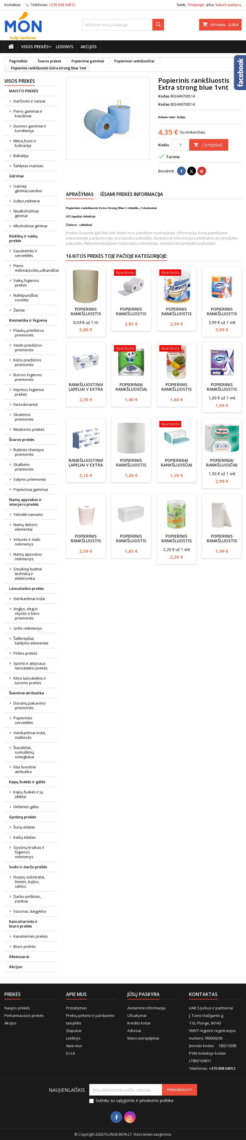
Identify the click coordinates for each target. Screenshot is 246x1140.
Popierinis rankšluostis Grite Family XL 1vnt (176, 543)
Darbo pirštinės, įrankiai (27, 899)
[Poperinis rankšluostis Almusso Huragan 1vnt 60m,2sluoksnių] (176, 273)
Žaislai (19, 310)
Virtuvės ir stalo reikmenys (26, 542)
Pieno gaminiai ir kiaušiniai (27, 113)
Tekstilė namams (28, 514)
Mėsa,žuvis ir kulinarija (24, 143)
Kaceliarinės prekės (30, 936)
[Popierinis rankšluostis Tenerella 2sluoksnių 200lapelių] (176, 349)
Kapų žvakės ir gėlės (27, 781)
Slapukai (73, 1030)
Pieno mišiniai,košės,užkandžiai (35, 268)
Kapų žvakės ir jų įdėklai (28, 794)
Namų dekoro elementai (25, 527)
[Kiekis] (180, 145)
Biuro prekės (24, 946)
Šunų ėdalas (24, 827)
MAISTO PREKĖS (23, 90)
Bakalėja (20, 155)
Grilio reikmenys (27, 628)
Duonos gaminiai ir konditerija (29, 128)
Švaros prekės (21, 439)
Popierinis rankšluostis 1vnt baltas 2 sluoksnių (85, 543)
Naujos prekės (17, 1008)
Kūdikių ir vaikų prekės (23, 238)
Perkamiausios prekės (24, 1015)
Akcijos (89, 46)
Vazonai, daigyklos (30, 911)
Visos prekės (35, 46)
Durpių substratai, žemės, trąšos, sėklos (29, 881)
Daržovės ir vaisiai (29, 101)
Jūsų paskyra (143, 994)
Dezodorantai (25, 404)
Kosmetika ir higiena (28, 320)
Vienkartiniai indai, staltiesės (29, 735)
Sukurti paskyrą (228, 4)
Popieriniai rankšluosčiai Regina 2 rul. (222, 465)
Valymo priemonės (29, 479)
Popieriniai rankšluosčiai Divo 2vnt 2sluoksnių (131, 391)
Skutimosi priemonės (23, 417)
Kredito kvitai (138, 1023)
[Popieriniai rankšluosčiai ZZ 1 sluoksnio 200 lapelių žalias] (176, 424)
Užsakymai (137, 1015)
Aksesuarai (19, 956)
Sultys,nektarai (26, 200)
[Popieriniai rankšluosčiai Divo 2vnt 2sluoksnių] (131, 349)
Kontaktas (12, 4)
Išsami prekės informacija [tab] (131, 194)
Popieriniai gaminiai (30, 489)
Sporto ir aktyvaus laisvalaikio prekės (30, 666)
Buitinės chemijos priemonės (28, 452)
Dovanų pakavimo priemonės (29, 705)
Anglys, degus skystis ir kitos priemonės (26, 613)
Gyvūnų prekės (22, 817)
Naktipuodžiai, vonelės (25, 297)
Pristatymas (76, 1008)
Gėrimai (16, 176)
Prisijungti (196, 4)
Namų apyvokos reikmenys (27, 556)
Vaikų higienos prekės (26, 283)
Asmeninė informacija (146, 1008)
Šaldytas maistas (28, 165)
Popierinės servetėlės (23, 720)
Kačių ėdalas (24, 837)
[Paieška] (123, 24)
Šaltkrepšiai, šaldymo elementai (30, 641)
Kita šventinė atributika (24, 769)
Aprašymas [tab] (80, 194)
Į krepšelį (208, 145)
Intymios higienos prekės (28, 392)
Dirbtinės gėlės (26, 806)
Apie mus (74, 1045)
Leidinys (64, 46)
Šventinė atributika (26, 693)
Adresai (134, 1030)
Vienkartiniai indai (29, 598)
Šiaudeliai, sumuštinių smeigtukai (23, 752)
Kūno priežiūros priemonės (27, 362)
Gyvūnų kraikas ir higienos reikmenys (28, 852)
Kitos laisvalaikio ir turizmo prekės (29, 680)
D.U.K (70, 1053)
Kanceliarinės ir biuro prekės (23, 924)
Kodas (164, 96)
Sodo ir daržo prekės (28, 866)
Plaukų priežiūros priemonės (28, 333)
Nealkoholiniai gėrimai (26, 213)
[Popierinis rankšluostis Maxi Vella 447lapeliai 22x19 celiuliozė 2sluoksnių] (131, 273)
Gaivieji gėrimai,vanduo (27, 188)
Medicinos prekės (28, 429)
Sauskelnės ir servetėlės (25, 253)
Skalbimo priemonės (23, 467)
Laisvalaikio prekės (26, 588)
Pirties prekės (25, 653)
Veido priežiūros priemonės (27, 347)
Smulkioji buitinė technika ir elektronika (27, 573)
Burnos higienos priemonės (27, 377)
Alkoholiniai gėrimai (30, 225)
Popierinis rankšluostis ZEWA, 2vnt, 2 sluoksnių (222, 391)
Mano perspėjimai (143, 1038)
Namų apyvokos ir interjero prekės (25, 502)
